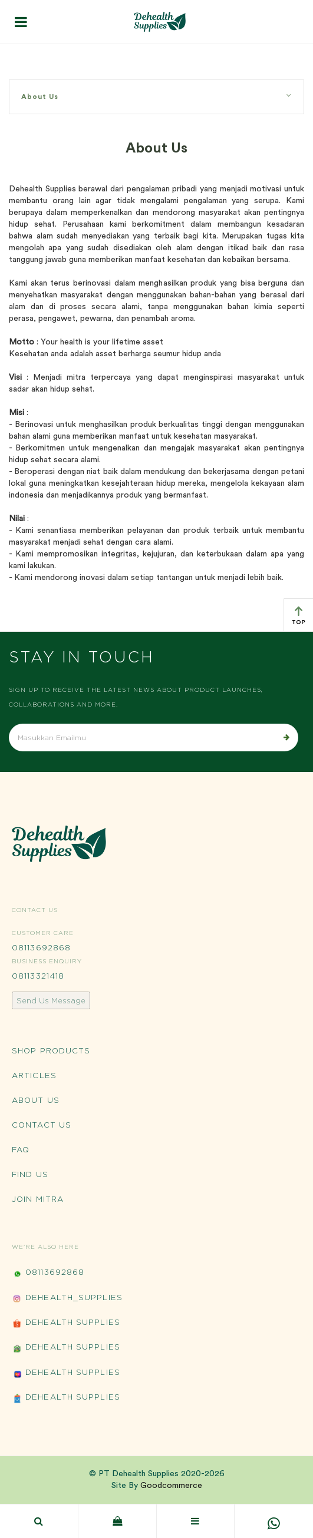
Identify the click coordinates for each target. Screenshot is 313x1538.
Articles (34, 1075)
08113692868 (41, 947)
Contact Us (41, 1125)
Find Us (30, 1174)
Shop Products (51, 1050)
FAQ (20, 1149)
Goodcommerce (171, 1485)
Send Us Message (51, 1000)
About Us (156, 96)
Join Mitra (38, 1199)
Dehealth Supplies (66, 1323)
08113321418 (38, 976)
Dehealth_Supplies (67, 1298)
